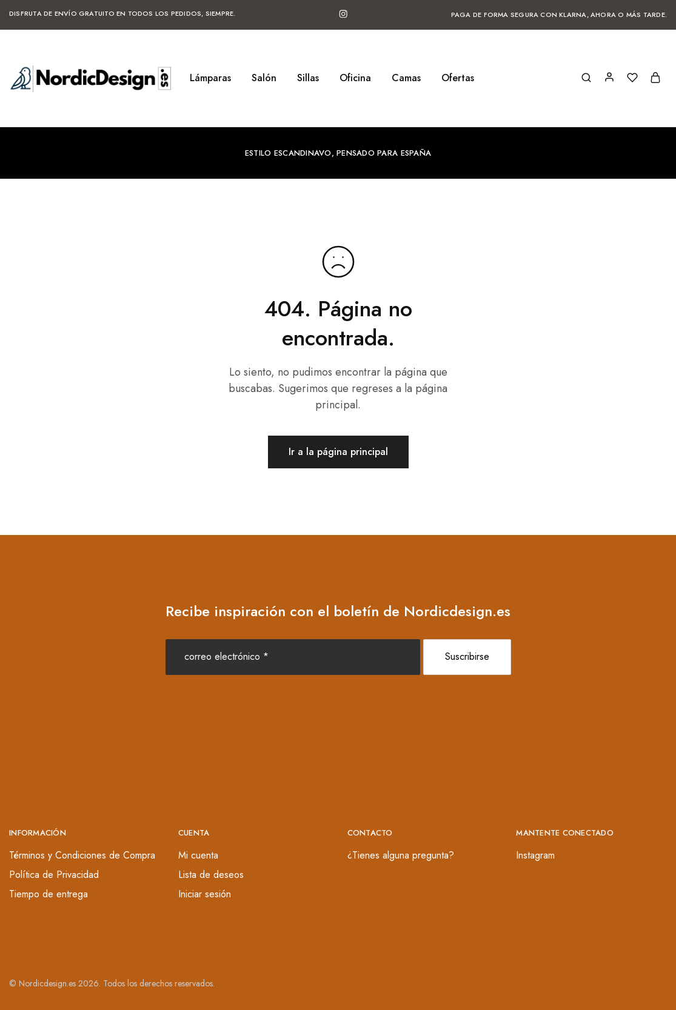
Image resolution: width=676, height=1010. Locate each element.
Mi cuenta (198, 855)
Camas (406, 78)
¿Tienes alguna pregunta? (400, 855)
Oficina (355, 78)
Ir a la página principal (338, 452)
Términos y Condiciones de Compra (82, 855)
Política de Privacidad (54, 875)
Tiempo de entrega (48, 894)
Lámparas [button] (210, 78)
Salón (264, 78)
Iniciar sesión (204, 894)
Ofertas (457, 78)
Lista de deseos (211, 875)
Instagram (535, 855)
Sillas (308, 78)
